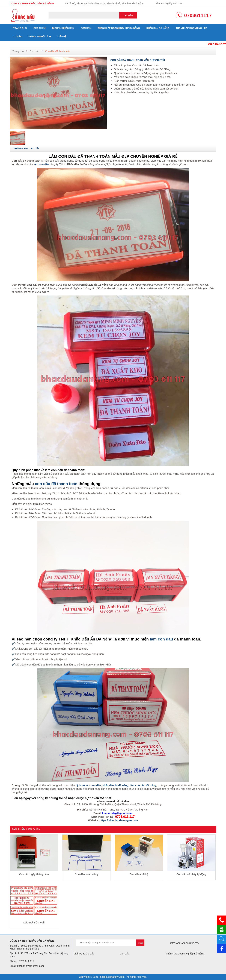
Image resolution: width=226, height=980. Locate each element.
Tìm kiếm (128, 15)
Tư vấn (17, 36)
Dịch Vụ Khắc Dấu (63, 28)
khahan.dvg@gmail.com (169, 3)
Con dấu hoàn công (86, 874)
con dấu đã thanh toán (56, 484)
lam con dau (161, 639)
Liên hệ (62, 36)
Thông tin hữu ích (39, 36)
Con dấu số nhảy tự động (191, 874)
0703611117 (198, 15)
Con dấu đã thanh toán (57, 51)
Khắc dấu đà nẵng (157, 28)
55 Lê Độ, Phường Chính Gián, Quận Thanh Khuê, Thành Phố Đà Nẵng (104, 3)
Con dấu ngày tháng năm (34, 874)
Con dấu (86, 28)
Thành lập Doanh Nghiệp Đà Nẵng (119, 28)
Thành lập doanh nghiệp (191, 28)
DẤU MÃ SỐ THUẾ (34, 922)
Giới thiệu (40, 28)
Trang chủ (20, 28)
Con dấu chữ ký (139, 874)
